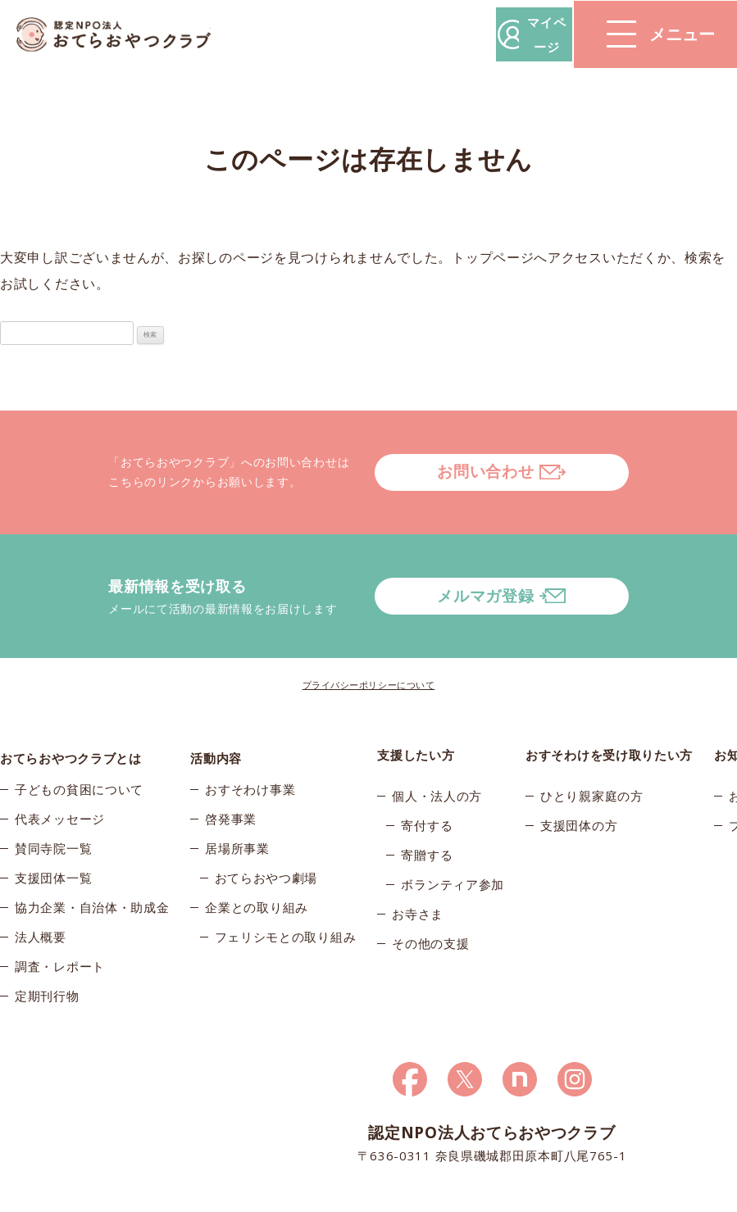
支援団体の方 (578, 774)
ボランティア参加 (452, 833)
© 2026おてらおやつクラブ (73, 1194)
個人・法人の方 (437, 745)
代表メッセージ (60, 774)
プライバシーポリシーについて (369, 634)
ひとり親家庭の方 (592, 745)
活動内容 (216, 704)
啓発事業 (231, 774)
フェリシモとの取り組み (286, 892)
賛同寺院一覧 (53, 804)
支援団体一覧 (53, 833)
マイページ (488, 34)
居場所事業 (237, 804)
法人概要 (40, 892)
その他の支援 (430, 892)
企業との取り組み (256, 863)
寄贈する (427, 804)
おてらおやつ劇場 (266, 833)
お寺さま (418, 863)
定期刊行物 (47, 951)
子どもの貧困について (79, 745)
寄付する (427, 774)
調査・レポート (60, 922)
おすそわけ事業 (250, 745)
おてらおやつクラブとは (71, 704)
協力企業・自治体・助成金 (92, 863)
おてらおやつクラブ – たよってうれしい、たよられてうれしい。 (123, 35)
